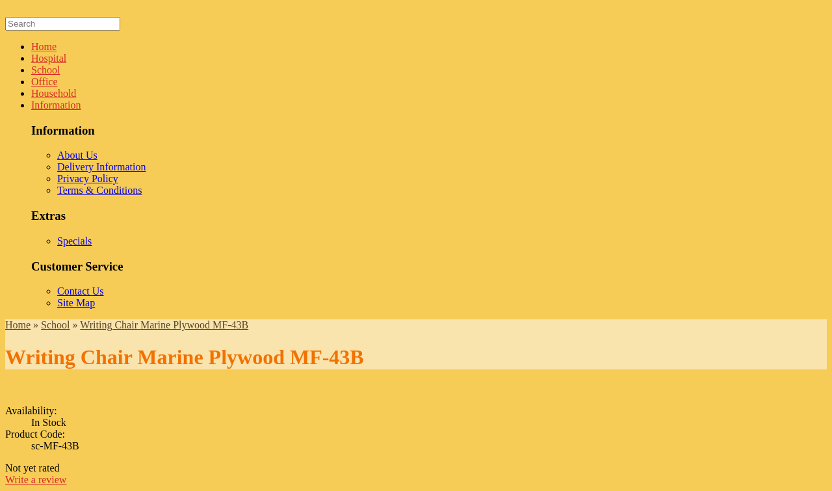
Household (53, 93)
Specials (74, 240)
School (45, 69)
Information (56, 105)
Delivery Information (101, 166)
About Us (77, 155)
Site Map (76, 302)
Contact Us (80, 291)
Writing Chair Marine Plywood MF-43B (164, 324)
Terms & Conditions (99, 190)
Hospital (48, 58)
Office (44, 81)
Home (44, 46)
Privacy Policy (87, 178)
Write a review (35, 479)
